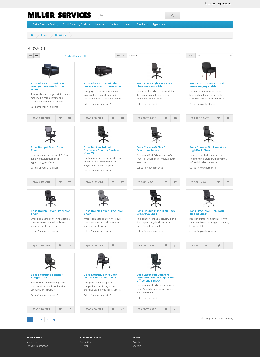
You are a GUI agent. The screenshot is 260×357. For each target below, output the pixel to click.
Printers (127, 24)
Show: (191, 55)
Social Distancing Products (76, 24)
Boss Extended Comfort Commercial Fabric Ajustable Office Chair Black (155, 277)
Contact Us (85, 342)
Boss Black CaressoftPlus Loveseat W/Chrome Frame (102, 85)
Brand (44, 35)
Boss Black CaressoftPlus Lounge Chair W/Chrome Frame (49, 86)
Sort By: (121, 55)
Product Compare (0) (75, 56)
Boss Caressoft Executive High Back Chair (207, 148)
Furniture (100, 24)
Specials (137, 345)
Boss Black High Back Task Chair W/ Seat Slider (154, 85)
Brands (136, 342)
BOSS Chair (61, 35)
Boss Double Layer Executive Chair (50, 212)
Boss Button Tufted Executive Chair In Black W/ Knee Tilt (102, 150)
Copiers (114, 24)
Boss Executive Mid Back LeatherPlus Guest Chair (100, 276)
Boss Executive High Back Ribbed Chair (206, 212)
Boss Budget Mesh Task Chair (47, 148)
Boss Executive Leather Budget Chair (47, 276)
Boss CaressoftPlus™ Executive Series (150, 148)
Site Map (84, 345)
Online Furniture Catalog (45, 24)
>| (54, 319)
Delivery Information (37, 345)
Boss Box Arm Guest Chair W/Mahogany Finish (207, 85)
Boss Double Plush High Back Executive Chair (155, 212)
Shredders (142, 24)
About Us (32, 342)
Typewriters (159, 24)
